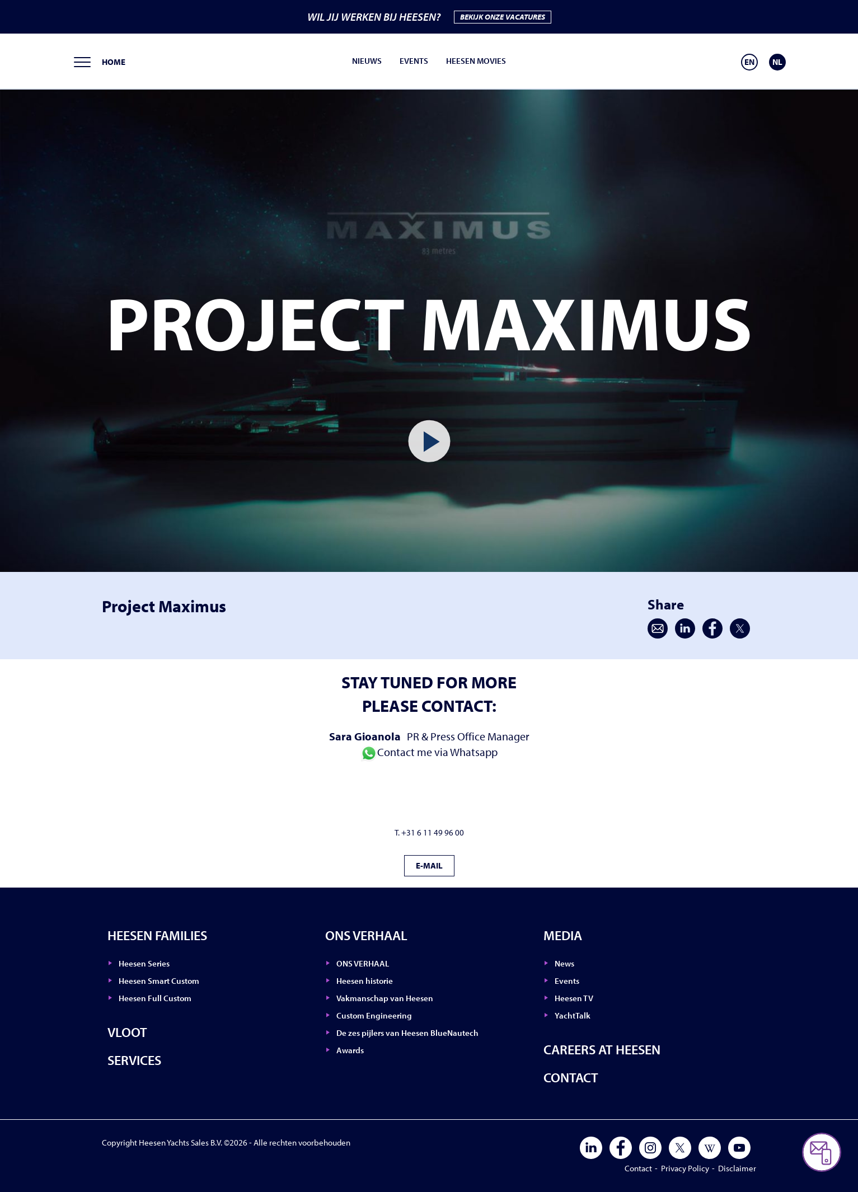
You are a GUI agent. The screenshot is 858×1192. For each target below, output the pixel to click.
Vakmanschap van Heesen (384, 998)
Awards (350, 1050)
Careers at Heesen (601, 1049)
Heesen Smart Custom (159, 980)
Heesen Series (144, 963)
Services (134, 1060)
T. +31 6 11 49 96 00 (429, 832)
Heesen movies (476, 60)
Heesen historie (364, 980)
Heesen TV (574, 998)
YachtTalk (572, 1015)
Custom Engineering (374, 1015)
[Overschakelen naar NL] (777, 62)
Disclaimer (737, 1168)
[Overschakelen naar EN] (749, 62)
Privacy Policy (685, 1168)
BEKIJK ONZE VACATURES (502, 17)
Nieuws (367, 60)
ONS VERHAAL (366, 935)
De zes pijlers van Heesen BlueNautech (407, 1032)
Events (414, 60)
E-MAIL (429, 865)
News (564, 963)
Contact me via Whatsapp (429, 752)
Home (113, 62)
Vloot (127, 1032)
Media (562, 935)
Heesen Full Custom (155, 998)
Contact (570, 1077)
